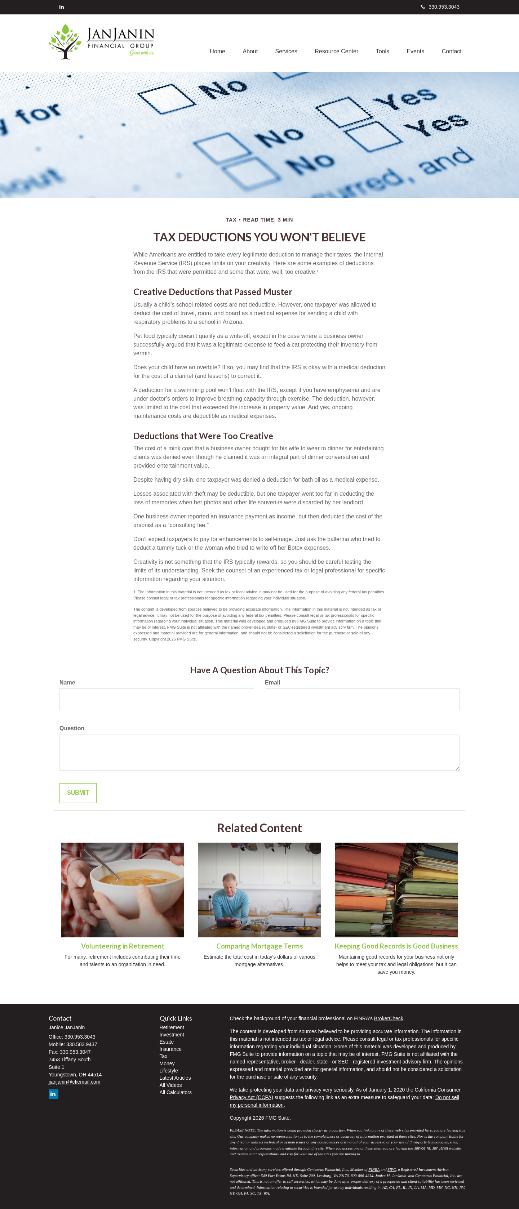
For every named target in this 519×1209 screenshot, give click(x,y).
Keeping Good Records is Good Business (396, 946)
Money (167, 1063)
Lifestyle (169, 1071)
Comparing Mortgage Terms (259, 946)
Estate (167, 1042)
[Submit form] (78, 793)
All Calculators (176, 1092)
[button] (246, 43)
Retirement (172, 1027)
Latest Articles (175, 1078)
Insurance (171, 1049)
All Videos (171, 1085)
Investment (172, 1035)
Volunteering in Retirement (122, 946)
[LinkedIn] (61, 6)
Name (67, 682)
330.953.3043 (440, 7)
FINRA (374, 1169)
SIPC (391, 1169)
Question (71, 728)
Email (272, 682)
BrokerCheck (388, 1018)
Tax (164, 1056)
